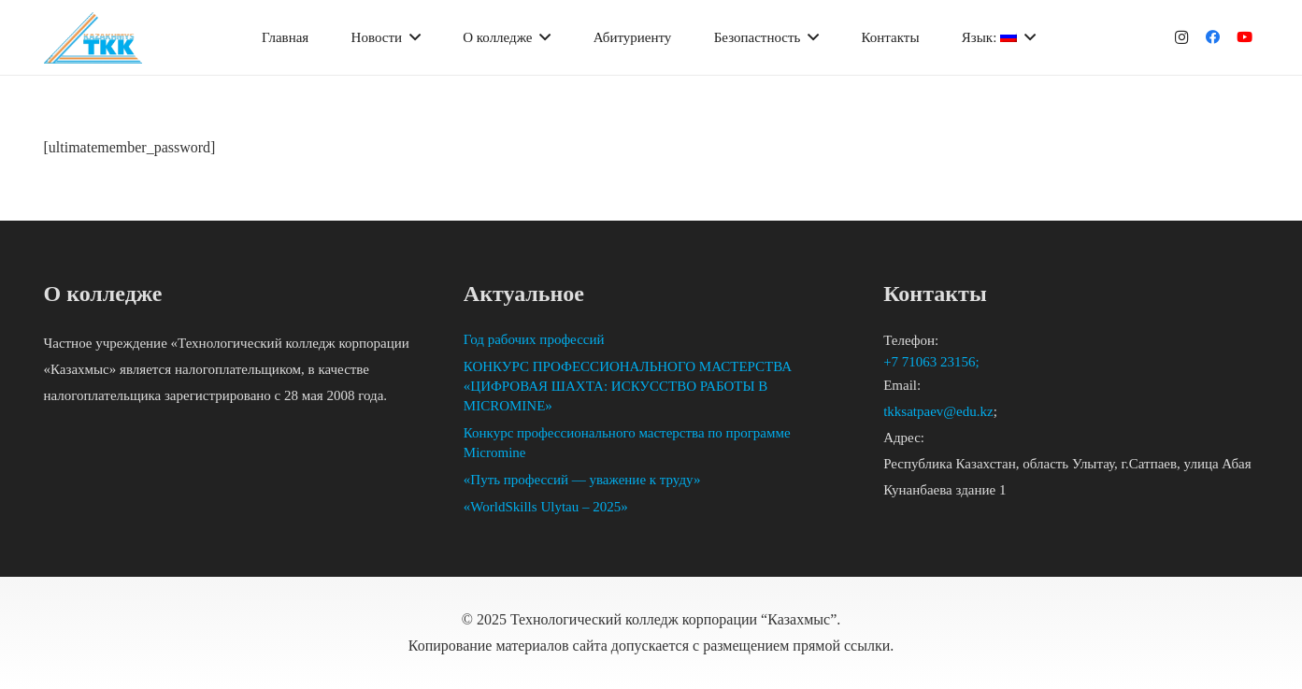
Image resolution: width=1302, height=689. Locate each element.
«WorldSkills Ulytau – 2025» (546, 506)
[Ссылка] (93, 38)
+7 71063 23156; (932, 361)
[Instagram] (1181, 37)
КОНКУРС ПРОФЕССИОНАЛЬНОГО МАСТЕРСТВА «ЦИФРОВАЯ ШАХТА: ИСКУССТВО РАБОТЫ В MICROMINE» (628, 386)
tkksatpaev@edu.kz (938, 411)
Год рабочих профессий (534, 339)
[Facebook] (1213, 37)
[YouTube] (1245, 37)
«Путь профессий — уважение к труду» (582, 479)
